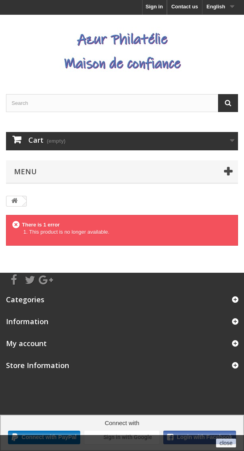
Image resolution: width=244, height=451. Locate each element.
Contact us (184, 7)
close (226, 443)
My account (26, 343)
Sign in (154, 7)
